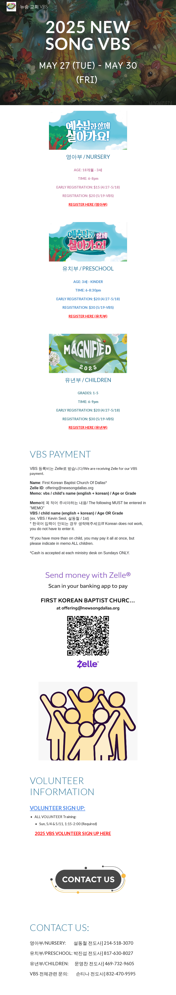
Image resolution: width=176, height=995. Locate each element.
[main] (88, 35)
